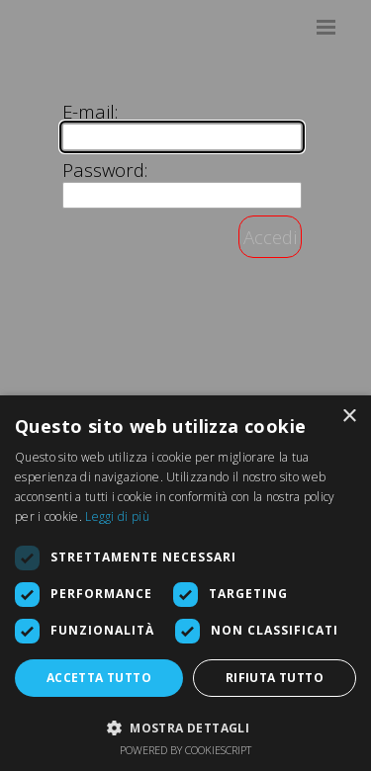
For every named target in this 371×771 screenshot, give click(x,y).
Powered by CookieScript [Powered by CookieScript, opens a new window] (185, 749)
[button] (185, 726)
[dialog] (185, 583)
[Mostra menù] (326, 27)
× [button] (348, 416)
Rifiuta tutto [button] (275, 677)
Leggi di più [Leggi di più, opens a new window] (117, 516)
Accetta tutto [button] (98, 677)
